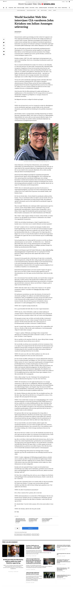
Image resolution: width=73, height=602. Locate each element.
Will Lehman (34, 457)
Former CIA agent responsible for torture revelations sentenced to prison (47, 519)
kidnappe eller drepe (39, 289)
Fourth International (21, 10)
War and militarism (27, 534)
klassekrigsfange (41, 400)
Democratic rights (35, 534)
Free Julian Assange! (18, 534)
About (67, 1)
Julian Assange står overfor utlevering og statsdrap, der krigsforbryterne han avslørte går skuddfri (21, 520)
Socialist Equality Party (31, 10)
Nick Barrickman (18, 31)
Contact (63, 1)
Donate (54, 10)
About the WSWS (44, 10)
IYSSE (38, 10)
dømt (49, 83)
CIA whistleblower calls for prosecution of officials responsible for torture (33, 519)
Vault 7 (36, 222)
